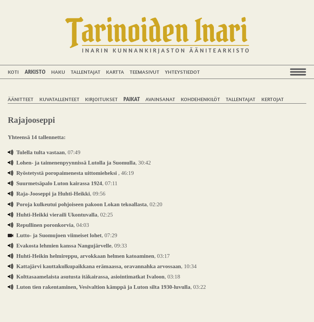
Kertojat (272, 99)
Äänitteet (20, 99)
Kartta (115, 72)
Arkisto (35, 72)
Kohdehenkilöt (200, 99)
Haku (58, 72)
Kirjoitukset (101, 99)
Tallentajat (85, 72)
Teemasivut (144, 72)
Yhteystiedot (182, 72)
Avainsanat (160, 99)
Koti (13, 72)
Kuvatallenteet (59, 99)
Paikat (131, 99)
